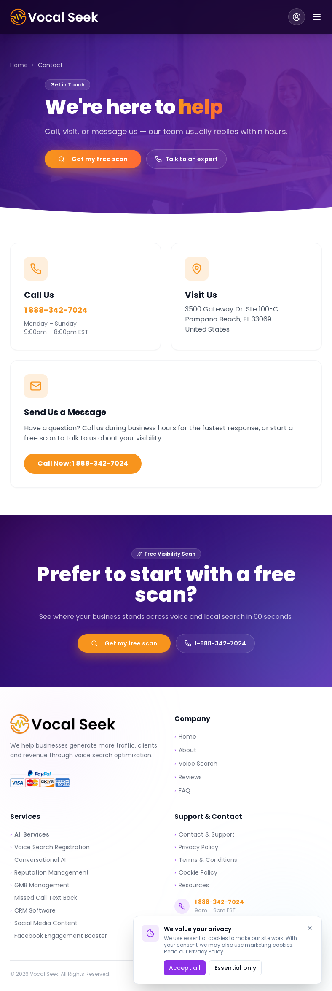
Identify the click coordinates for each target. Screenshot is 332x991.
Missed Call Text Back (43, 898)
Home (19, 65)
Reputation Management (49, 872)
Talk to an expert (186, 159)
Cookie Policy (195, 872)
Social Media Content (44, 923)
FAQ (182, 790)
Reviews (188, 777)
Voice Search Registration (50, 847)
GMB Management (40, 885)
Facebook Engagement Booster (58, 936)
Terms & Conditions (205, 860)
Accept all (185, 968)
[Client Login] (296, 16)
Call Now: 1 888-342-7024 (82, 463)
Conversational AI (38, 860)
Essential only (235, 968)
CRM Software (33, 910)
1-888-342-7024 (215, 643)
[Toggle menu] (317, 17)
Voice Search (195, 763)
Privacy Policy (206, 951)
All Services (29, 834)
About (185, 750)
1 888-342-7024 (56, 310)
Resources (191, 885)
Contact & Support (204, 834)
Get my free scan (93, 159)
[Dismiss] (309, 928)
